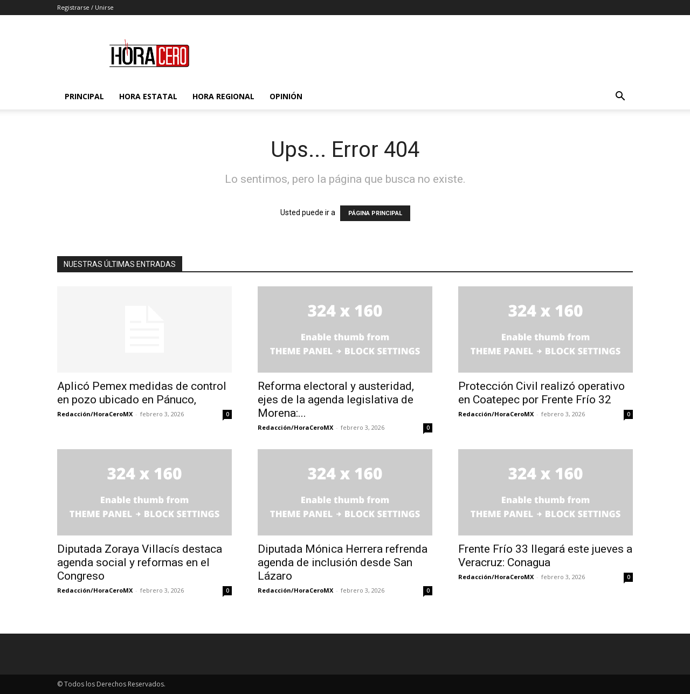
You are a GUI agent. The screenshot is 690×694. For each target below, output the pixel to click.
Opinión (286, 96)
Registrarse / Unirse (85, 7)
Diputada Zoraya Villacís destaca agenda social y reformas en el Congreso (139, 562)
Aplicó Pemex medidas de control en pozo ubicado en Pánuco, (141, 393)
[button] (620, 97)
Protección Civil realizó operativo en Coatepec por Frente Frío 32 (541, 393)
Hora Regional (223, 96)
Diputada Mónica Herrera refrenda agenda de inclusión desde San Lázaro (342, 562)
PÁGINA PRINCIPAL (375, 213)
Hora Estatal (148, 96)
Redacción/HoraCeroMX (95, 414)
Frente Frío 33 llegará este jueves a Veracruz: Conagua (545, 555)
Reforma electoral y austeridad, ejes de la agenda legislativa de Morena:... (336, 400)
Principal (84, 96)
